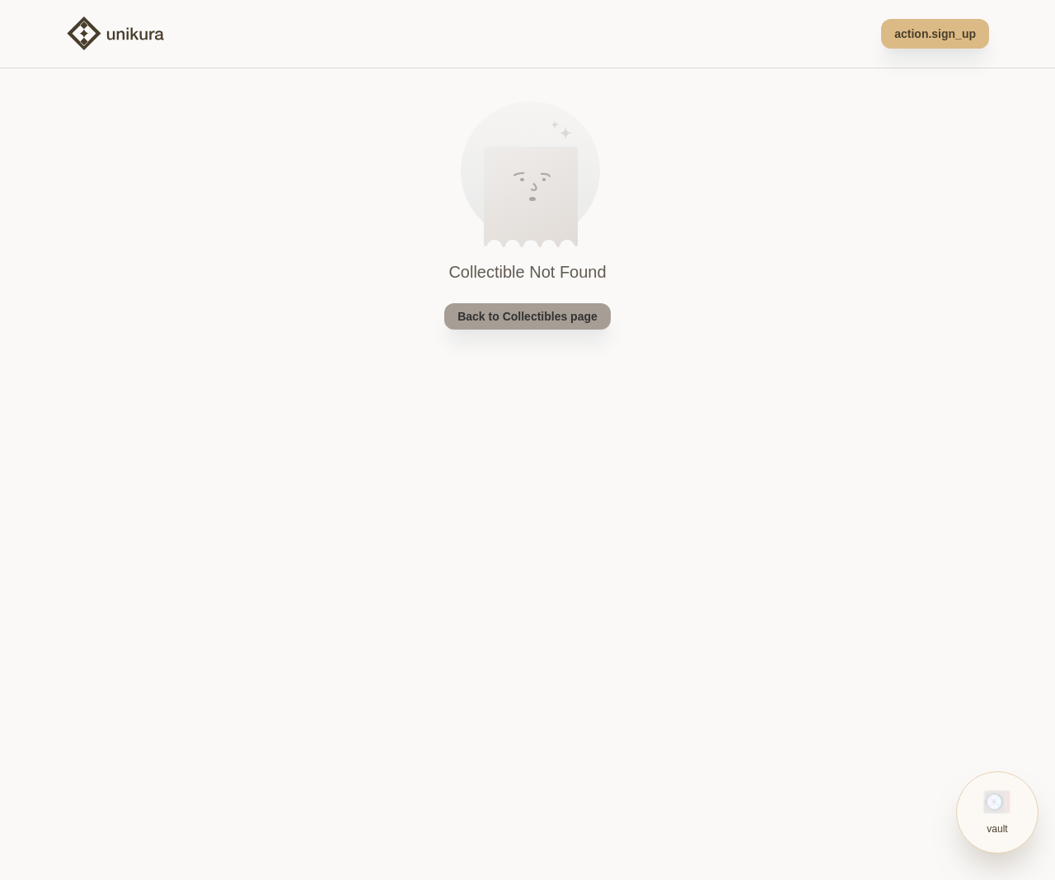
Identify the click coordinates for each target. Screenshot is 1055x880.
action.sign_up (935, 33)
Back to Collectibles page (527, 316)
